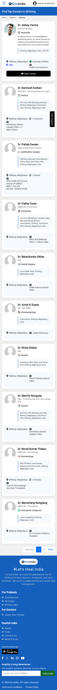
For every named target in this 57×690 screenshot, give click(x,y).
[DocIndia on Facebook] (2, 658)
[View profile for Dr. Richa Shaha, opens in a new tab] (10, 351)
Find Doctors (12, 597)
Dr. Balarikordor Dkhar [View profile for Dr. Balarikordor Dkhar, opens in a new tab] (31, 256)
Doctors (13, 17)
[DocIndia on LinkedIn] (12, 658)
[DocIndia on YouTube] (22, 658)
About (8, 628)
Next (50, 549)
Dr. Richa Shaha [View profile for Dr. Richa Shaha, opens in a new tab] (27, 347)
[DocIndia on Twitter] (7, 658)
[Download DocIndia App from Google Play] (10, 651)
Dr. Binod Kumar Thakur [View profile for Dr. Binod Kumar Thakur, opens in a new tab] (32, 449)
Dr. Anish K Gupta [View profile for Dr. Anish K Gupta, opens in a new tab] (28, 304)
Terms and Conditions (12, 687)
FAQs (7, 631)
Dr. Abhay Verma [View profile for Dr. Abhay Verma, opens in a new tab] (28, 25)
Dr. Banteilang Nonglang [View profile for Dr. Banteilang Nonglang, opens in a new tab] (32, 503)
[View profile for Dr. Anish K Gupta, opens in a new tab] (10, 308)
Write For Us (11, 639)
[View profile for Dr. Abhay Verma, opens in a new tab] (10, 29)
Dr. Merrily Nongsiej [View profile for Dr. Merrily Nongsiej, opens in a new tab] (30, 395)
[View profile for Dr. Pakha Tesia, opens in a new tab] (10, 207)
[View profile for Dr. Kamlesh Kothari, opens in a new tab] (10, 92)
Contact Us (11, 635)
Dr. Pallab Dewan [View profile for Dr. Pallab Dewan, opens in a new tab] (28, 144)
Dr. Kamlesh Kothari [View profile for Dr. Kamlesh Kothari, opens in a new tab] (30, 88)
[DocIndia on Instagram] (17, 658)
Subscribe (48, 673)
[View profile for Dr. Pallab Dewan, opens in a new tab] (10, 148)
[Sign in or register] (44, 3)
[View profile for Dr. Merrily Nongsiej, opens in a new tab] (10, 399)
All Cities (9, 601)
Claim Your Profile (14, 614)
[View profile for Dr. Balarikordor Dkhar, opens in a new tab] (10, 260)
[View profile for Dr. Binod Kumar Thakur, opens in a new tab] (10, 453)
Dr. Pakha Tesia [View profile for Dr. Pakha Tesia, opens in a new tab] (27, 203)
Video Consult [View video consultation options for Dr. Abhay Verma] (28, 73)
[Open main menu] (4, 3)
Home (4, 17)
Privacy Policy (32, 687)
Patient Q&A (11, 604)
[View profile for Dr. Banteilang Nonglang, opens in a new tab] (10, 506)
